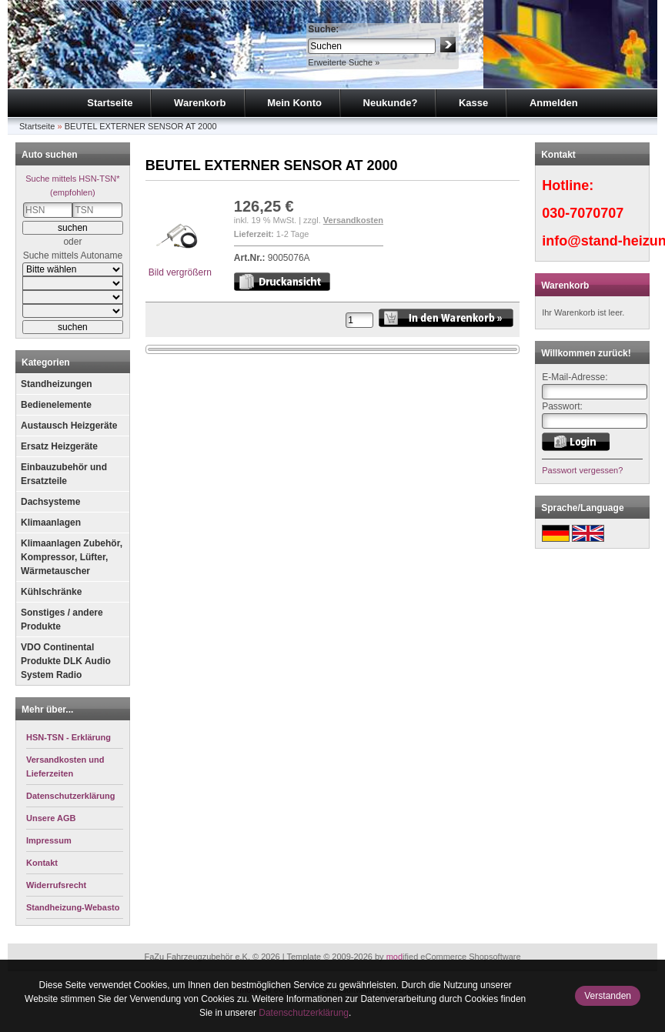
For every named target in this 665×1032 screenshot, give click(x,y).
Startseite (109, 103)
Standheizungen (56, 384)
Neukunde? (390, 103)
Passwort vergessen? (582, 470)
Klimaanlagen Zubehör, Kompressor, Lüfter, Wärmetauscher (71, 557)
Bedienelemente (56, 404)
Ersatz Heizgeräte (59, 446)
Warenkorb (200, 103)
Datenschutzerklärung (304, 1012)
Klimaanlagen (51, 522)
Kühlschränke (51, 591)
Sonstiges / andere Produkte (62, 619)
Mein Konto (294, 103)
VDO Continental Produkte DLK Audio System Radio (66, 661)
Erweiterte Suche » (343, 62)
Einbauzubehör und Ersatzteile (64, 474)
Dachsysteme (50, 501)
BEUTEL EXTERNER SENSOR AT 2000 (141, 126)
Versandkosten (353, 220)
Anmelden (554, 103)
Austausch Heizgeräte (69, 425)
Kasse (473, 103)
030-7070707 (582, 213)
